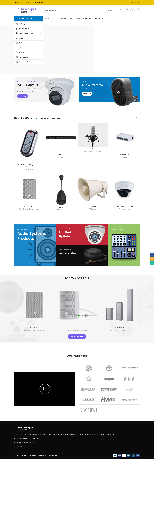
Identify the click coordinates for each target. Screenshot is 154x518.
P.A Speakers (61, 210)
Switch (125, 157)
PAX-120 (61, 154)
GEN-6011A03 (29, 206)
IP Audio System (34, 209)
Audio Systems (88, 152)
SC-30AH (93, 206)
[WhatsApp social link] (138, 2)
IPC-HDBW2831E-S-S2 (125, 206)
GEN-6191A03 (120, 327)
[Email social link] (135, 2)
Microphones (98, 152)
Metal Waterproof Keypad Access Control (29, 166)
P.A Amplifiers (61, 157)
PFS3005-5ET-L (125, 154)
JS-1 (93, 149)
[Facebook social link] (132, 2)
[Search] (83, 10)
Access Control (29, 170)
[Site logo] (27, 10)
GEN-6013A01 (77, 327)
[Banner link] (44, 92)
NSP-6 (61, 207)
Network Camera (127, 209)
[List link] (77, 442)
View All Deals (77, 336)
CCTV (119, 209)
